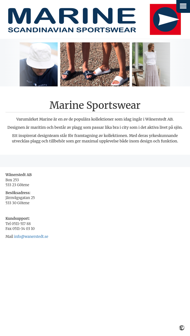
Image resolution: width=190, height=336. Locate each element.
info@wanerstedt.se (31, 236)
